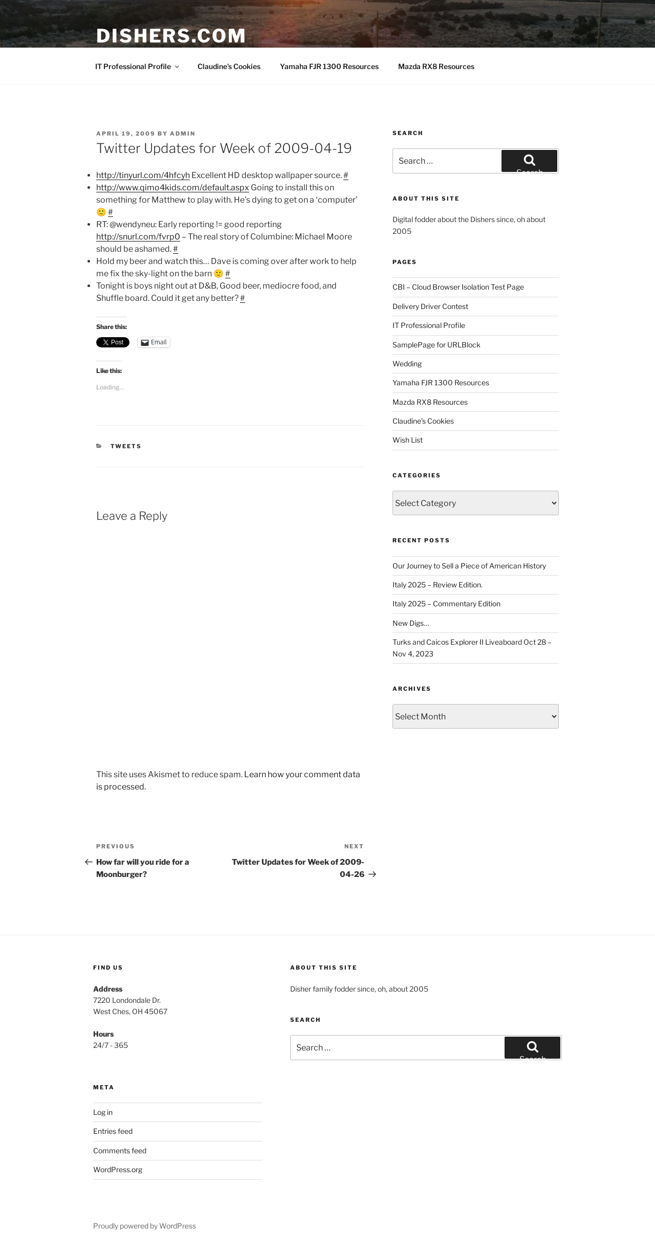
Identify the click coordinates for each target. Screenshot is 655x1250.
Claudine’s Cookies (229, 66)
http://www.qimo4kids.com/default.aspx (172, 187)
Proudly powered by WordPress (144, 1225)
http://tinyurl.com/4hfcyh (143, 175)
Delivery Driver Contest (430, 306)
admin (182, 133)
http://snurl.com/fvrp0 (138, 237)
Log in (103, 1112)
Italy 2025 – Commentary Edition (446, 603)
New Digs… (410, 623)
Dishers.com (171, 36)
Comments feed (119, 1150)
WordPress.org (117, 1169)
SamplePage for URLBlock (436, 344)
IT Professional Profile (138, 66)
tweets (126, 446)
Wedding (407, 363)
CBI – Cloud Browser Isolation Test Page (458, 286)
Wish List (407, 439)
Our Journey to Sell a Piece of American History (469, 565)
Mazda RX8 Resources (436, 66)
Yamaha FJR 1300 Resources (329, 66)
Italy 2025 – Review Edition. (437, 584)
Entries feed (113, 1131)
